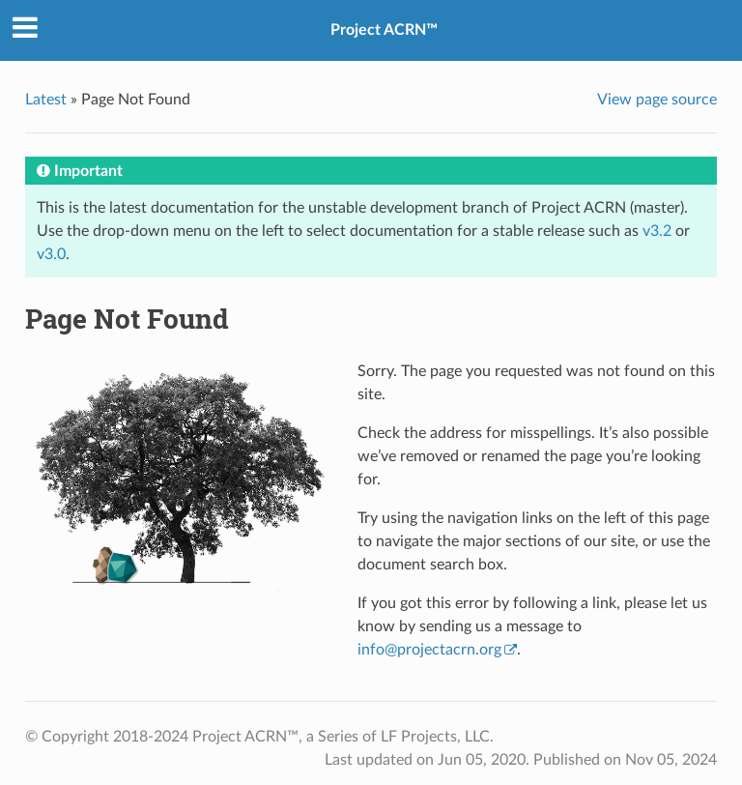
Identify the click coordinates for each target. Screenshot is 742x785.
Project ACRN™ (384, 30)
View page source (657, 99)
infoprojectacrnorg (429, 649)
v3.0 (51, 254)
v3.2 (656, 231)
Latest (46, 99)
